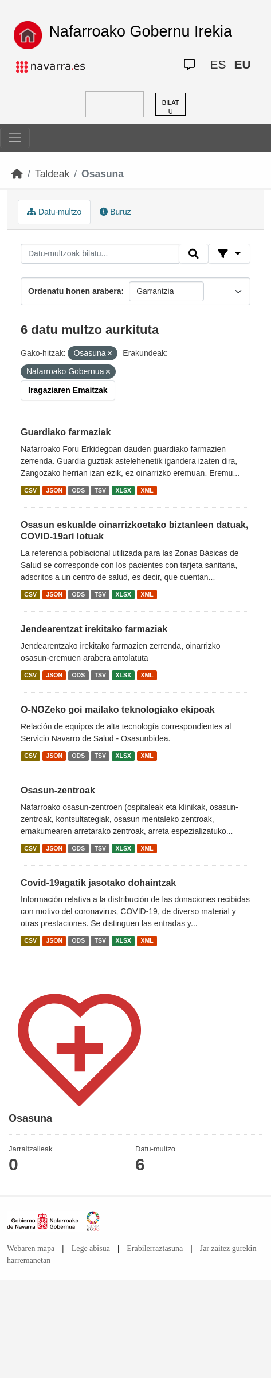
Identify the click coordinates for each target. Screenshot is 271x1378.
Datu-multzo (54, 211)
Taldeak (52, 174)
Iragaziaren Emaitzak (68, 390)
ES (218, 64)
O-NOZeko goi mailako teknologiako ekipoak (118, 709)
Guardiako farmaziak (66, 432)
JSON (54, 490)
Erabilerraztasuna (155, 1248)
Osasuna (102, 174)
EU (242, 64)
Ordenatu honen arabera (74, 291)
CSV (30, 490)
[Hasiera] (17, 174)
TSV (100, 490)
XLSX (123, 490)
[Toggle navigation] (15, 138)
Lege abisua (91, 1248)
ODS (78, 490)
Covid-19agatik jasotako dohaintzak (98, 883)
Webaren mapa (30, 1248)
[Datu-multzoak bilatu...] (100, 254)
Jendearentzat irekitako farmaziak (94, 629)
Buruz (115, 211)
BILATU (170, 107)
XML (147, 490)
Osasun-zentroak (58, 790)
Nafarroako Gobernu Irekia (140, 31)
